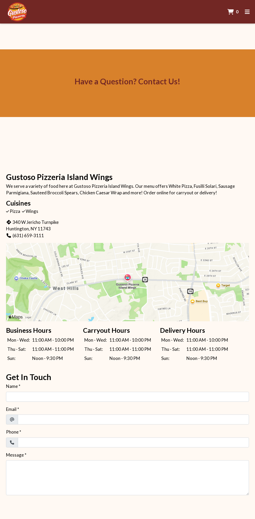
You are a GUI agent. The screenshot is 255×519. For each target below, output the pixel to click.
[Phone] (133, 442)
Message (15, 455)
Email (11, 409)
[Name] (127, 397)
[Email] (133, 419)
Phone (12, 432)
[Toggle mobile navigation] (247, 11)
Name (12, 386)
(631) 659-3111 (25, 235)
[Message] (127, 477)
